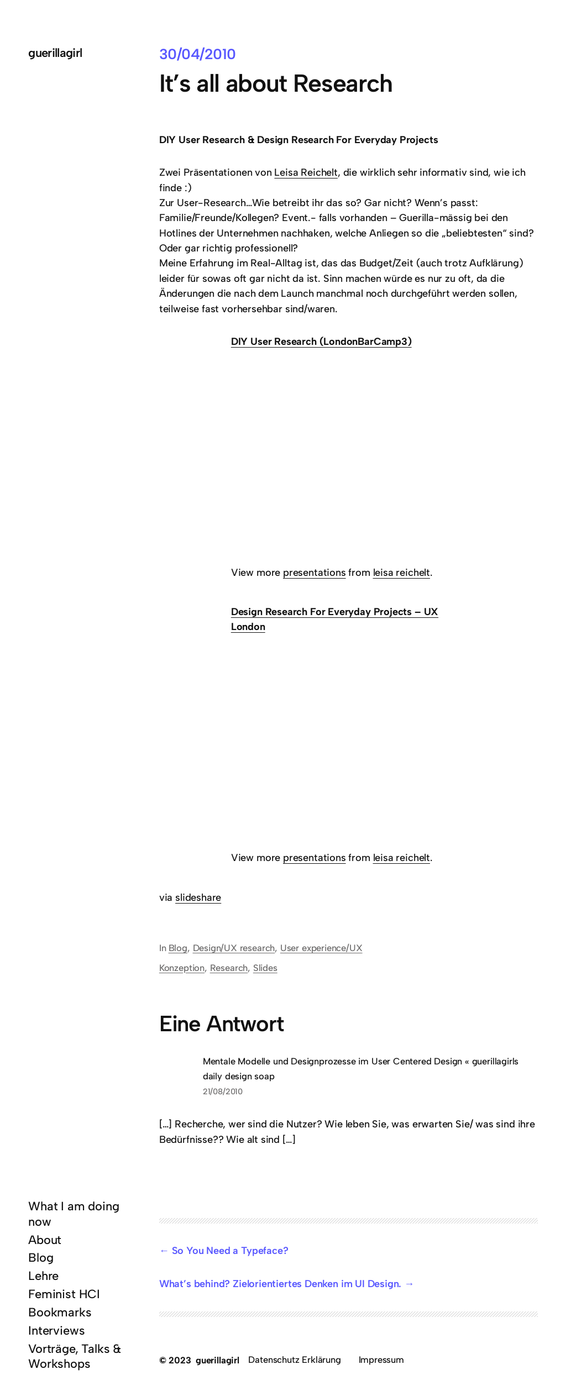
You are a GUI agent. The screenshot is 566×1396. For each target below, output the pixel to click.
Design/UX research (234, 947)
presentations (314, 572)
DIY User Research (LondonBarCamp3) (321, 341)
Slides (265, 967)
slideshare (198, 897)
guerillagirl (55, 52)
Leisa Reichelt (305, 172)
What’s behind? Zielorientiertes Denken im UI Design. (280, 1284)
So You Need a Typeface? (230, 1251)
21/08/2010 (223, 1091)
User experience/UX (321, 947)
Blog (178, 947)
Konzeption (182, 967)
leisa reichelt (401, 572)
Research (229, 967)
